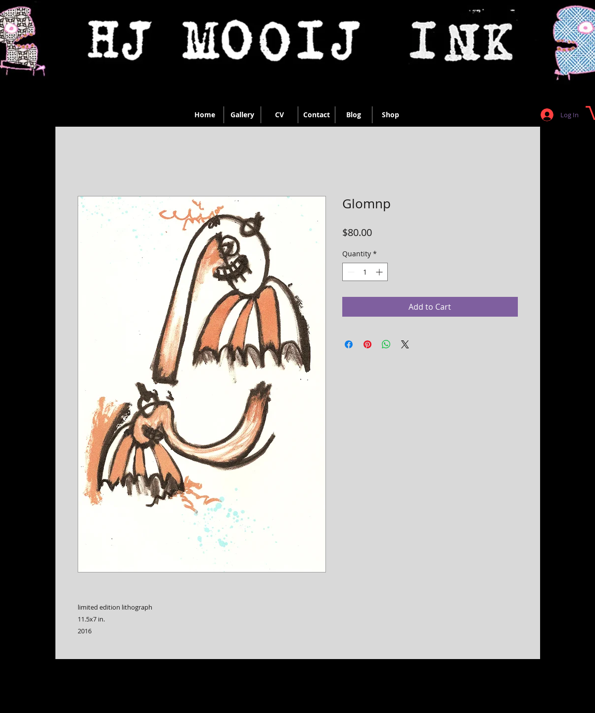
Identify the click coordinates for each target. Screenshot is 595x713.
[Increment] (380, 272)
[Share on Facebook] (349, 344)
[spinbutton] (365, 272)
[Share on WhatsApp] (386, 344)
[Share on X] (405, 344)
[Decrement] (350, 272)
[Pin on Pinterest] (367, 344)
